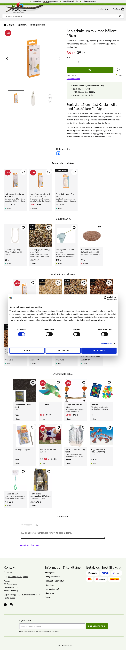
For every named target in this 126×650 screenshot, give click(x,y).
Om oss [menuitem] (48, 597)
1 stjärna (22, 525)
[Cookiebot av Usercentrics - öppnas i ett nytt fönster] (106, 298)
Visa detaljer (106, 343)
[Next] (59, 58)
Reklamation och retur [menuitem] (54, 581)
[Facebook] (5, 605)
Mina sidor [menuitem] (49, 593)
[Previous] (7, 58)
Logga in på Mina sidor (29, 545)
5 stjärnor (31, 525)
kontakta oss (9, 598)
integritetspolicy (54, 631)
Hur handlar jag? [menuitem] (52, 589)
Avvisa (27, 351)
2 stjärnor (25, 525)
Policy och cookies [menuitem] (52, 576)
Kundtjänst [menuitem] (50, 572)
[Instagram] (11, 605)
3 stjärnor (27, 525)
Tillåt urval (63, 351)
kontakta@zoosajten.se (18, 576)
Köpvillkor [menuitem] (49, 585)
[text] (71, 53)
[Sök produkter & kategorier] (63, 16)
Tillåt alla (99, 351)
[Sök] (120, 16)
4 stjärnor (29, 525)
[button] (4, 9)
